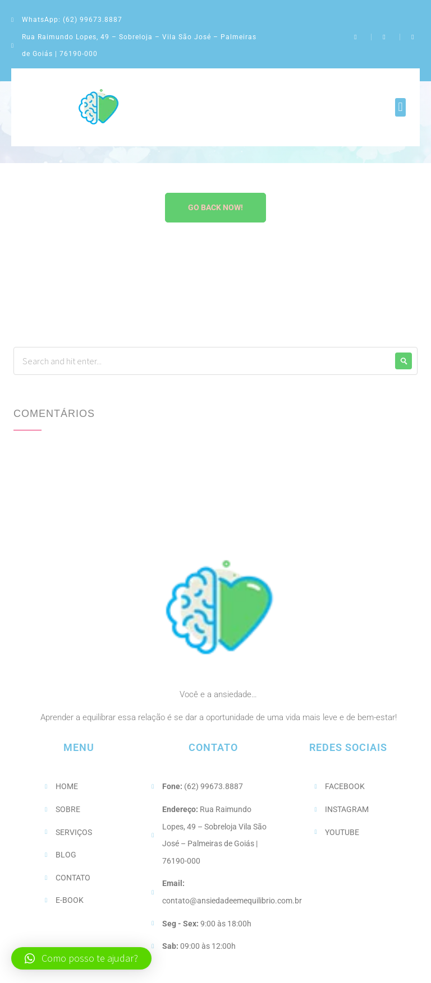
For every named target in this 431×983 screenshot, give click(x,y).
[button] (400, 107)
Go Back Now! (215, 207)
